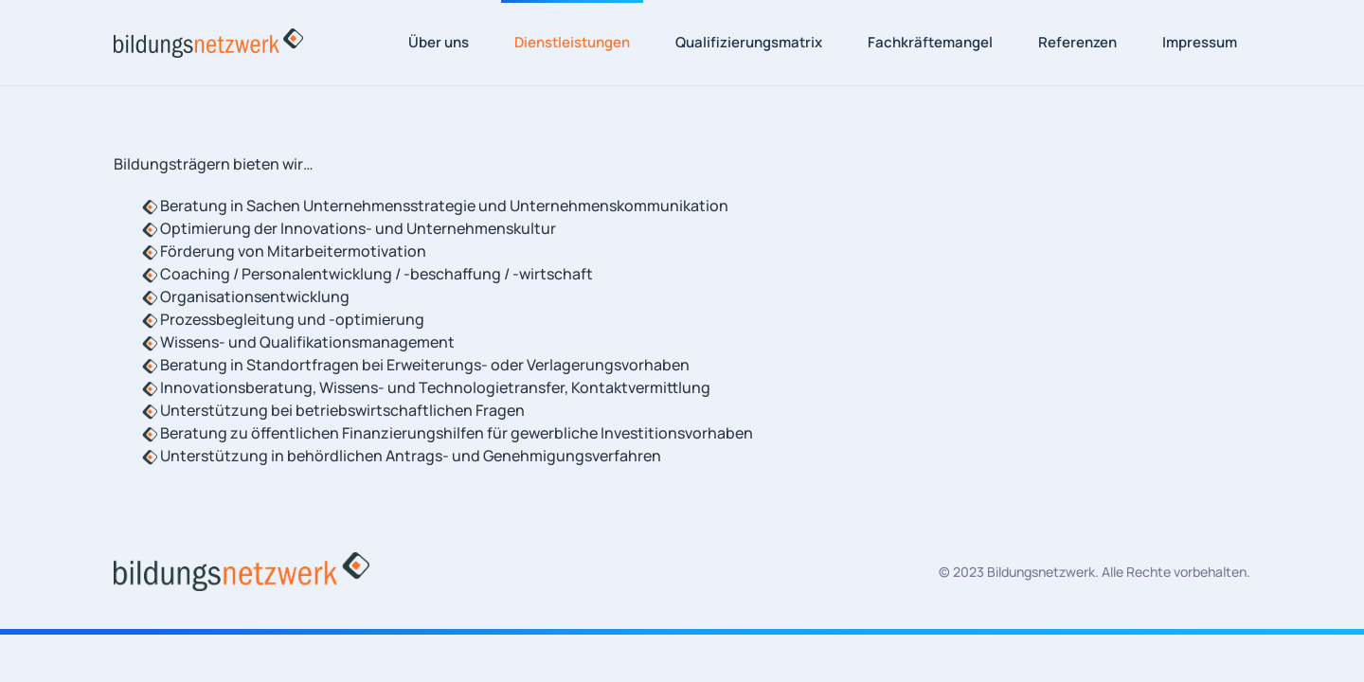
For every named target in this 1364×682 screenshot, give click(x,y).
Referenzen (1077, 42)
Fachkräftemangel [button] (930, 42)
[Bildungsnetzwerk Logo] (241, 570)
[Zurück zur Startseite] (208, 42)
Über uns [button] (438, 42)
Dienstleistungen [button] (572, 42)
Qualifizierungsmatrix (748, 42)
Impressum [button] (1199, 42)
